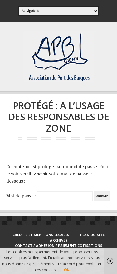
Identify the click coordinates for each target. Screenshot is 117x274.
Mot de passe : (49, 196)
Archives (58, 240)
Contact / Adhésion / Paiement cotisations (58, 245)
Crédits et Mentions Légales (40, 234)
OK (66, 269)
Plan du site (92, 234)
